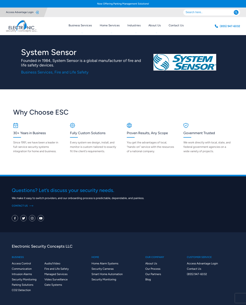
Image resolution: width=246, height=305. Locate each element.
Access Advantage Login (22, 12)
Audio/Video (52, 263)
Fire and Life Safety (56, 268)
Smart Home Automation (107, 274)
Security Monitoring (24, 279)
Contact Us (176, 25)
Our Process (152, 268)
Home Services (110, 25)
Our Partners (153, 274)
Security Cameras (102, 268)
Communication (22, 268)
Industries (134, 25)
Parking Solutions (22, 284)
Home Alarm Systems (104, 263)
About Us (154, 25)
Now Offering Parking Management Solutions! (123, 3)
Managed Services (55, 274)
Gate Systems (53, 284)
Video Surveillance (56, 279)
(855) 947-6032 (197, 274)
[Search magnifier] (236, 12)
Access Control (21, 263)
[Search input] (210, 12)
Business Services (80, 25)
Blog (148, 279)
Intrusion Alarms (22, 274)
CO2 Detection (21, 290)
